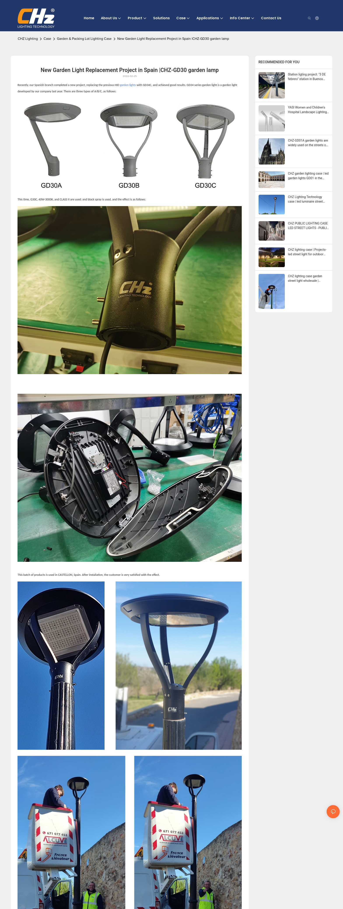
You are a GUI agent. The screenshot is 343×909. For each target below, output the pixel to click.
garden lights (128, 85)
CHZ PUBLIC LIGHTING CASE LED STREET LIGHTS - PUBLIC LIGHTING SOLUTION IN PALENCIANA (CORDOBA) (308, 226)
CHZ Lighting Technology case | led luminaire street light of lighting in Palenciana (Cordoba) (307, 199)
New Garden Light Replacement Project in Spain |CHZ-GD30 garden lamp (173, 38)
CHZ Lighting (28, 38)
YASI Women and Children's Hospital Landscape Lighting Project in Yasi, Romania (307, 110)
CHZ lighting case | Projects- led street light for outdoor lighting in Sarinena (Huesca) (307, 252)
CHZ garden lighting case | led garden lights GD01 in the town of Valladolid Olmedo (308, 176)
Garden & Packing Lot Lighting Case (84, 38)
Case (47, 38)
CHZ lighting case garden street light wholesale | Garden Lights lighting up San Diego (308, 278)
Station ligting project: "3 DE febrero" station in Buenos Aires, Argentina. (307, 77)
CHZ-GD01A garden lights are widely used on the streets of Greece (308, 143)
